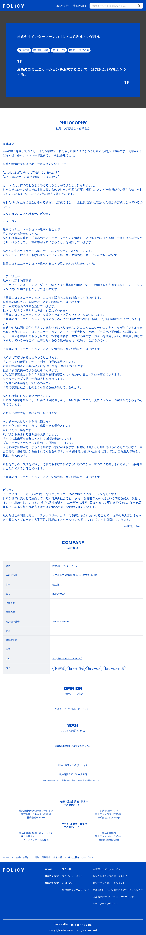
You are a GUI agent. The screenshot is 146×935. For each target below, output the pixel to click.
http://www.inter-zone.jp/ (67, 658)
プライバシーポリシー (73, 876)
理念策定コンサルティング (76, 889)
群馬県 (59, 668)
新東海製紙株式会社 (109, 839)
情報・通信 (76, 668)
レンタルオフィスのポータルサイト (111, 876)
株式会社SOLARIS (36, 817)
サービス (94, 668)
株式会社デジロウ (109, 810)
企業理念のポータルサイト (106, 869)
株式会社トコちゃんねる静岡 (36, 814)
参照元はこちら (132, 526)
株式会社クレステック (109, 817)
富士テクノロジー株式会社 (109, 814)
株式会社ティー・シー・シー (36, 836)
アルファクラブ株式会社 (35, 839)
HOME (6, 857)
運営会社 (66, 869)
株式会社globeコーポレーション (36, 810)
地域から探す (80, 5)
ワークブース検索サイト (105, 903)
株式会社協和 (109, 833)
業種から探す (63, 5)
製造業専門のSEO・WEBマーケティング (113, 896)
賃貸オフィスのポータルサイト (109, 883)
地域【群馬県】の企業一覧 (48, 857)
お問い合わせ (69, 883)
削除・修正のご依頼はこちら (73, 765)
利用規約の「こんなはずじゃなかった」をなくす (118, 889)
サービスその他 (114, 668)
